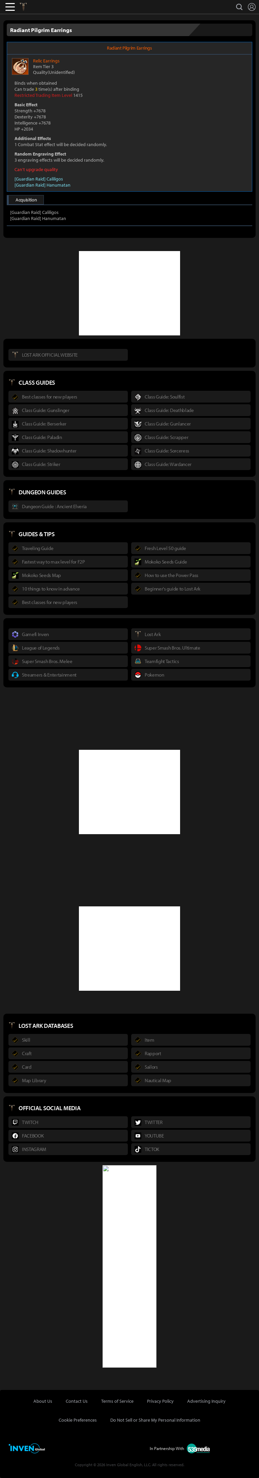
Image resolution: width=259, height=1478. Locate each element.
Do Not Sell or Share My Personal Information (155, 1420)
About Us (42, 1401)
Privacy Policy (160, 1401)
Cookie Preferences (78, 1420)
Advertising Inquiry (206, 1401)
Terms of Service (117, 1401)
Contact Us (77, 1401)
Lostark (28, 6)
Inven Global (48, 6)
